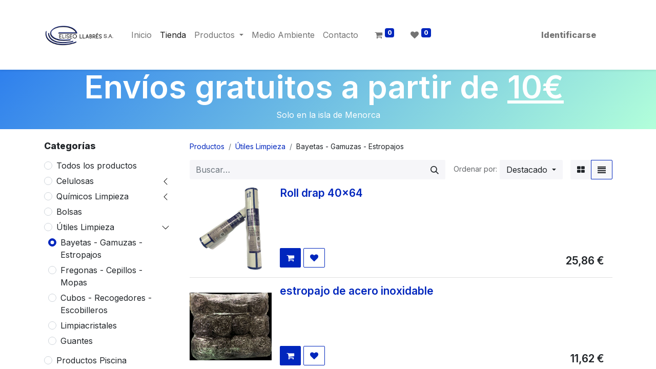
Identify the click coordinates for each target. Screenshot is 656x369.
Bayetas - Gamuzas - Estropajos (101, 248)
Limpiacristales (88, 325)
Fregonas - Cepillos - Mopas (101, 276)
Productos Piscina (91, 360)
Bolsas (69, 212)
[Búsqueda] (434, 169)
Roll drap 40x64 (321, 193)
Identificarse (568, 35)
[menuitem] (141, 35)
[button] (531, 169)
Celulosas (75, 181)
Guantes (76, 341)
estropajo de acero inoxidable (357, 290)
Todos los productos (96, 165)
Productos (207, 146)
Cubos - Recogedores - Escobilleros (106, 304)
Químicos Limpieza (92, 196)
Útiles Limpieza (85, 227)
